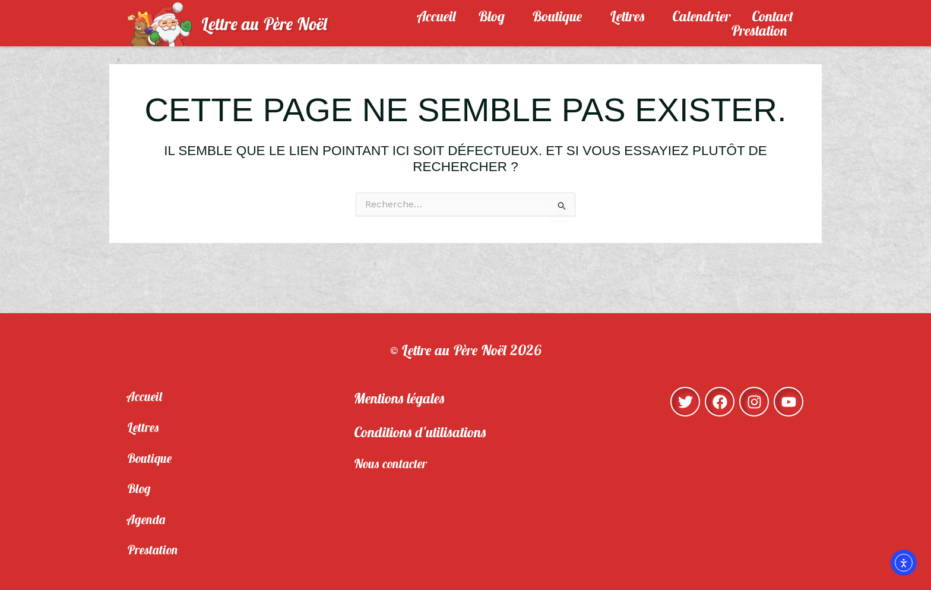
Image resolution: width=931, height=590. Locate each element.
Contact (772, 16)
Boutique (560, 16)
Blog (494, 16)
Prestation (762, 30)
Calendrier (701, 16)
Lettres (630, 16)
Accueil (437, 16)
